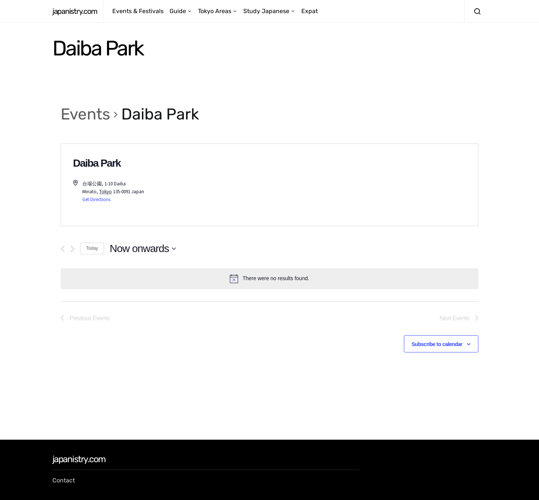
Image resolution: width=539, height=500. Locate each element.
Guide (178, 11)
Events (85, 114)
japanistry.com (74, 11)
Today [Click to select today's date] (92, 248)
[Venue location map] (374, 185)
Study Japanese (266, 11)
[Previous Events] (63, 248)
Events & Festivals (138, 11)
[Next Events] (72, 248)
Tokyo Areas (214, 11)
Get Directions (96, 199)
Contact (63, 480)
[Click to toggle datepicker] (143, 248)
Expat (309, 11)
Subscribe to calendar (437, 344)
